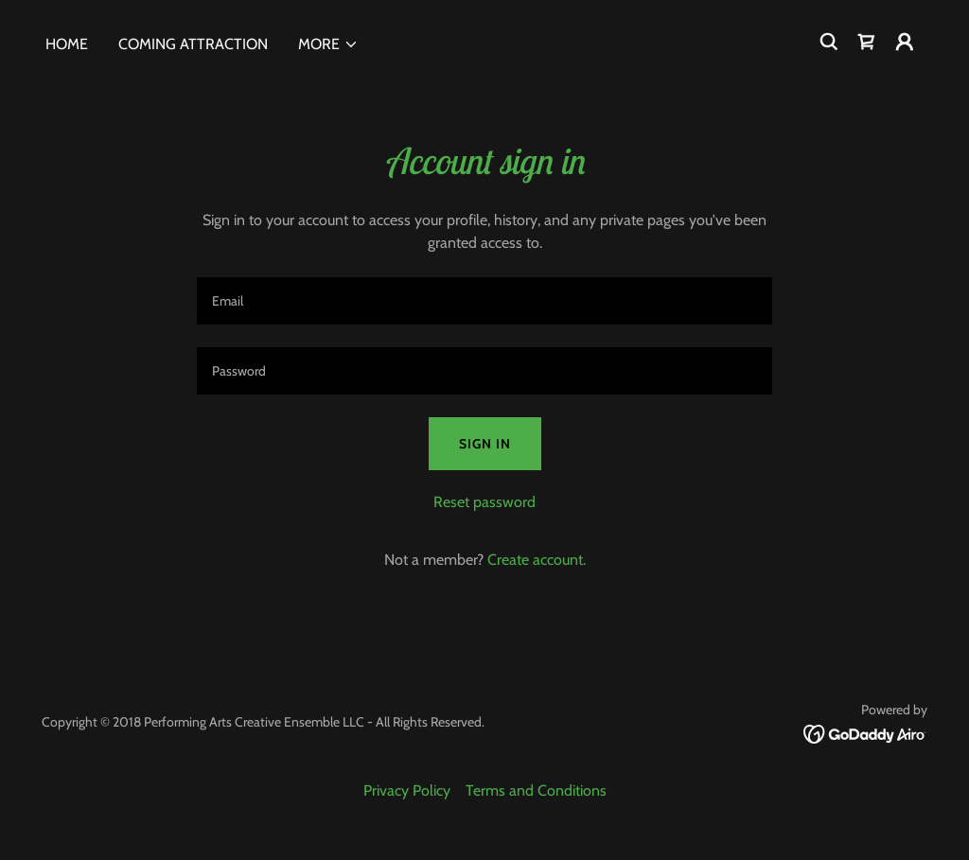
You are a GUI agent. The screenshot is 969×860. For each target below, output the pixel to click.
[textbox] (484, 301)
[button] (328, 44)
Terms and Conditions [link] (536, 790)
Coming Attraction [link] (193, 44)
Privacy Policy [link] (406, 790)
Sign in (485, 443)
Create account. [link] (536, 560)
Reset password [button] (484, 502)
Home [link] (66, 44)
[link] (867, 42)
